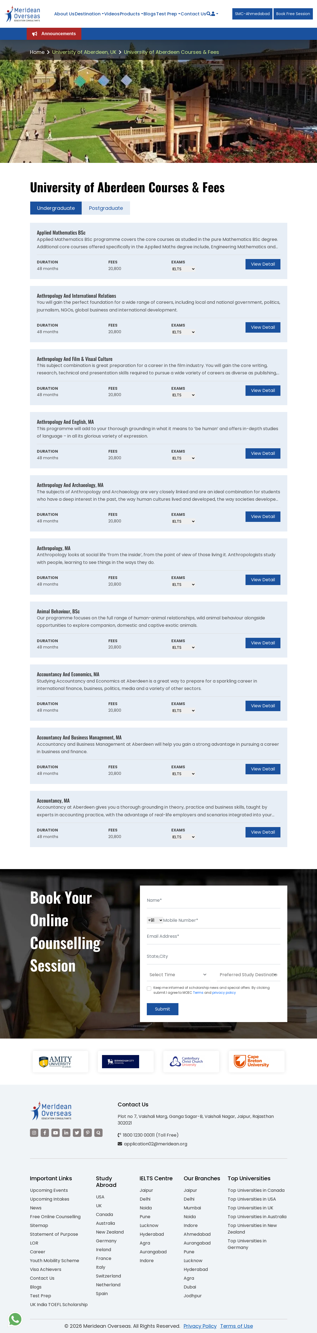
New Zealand (110, 1232)
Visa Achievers (45, 1269)
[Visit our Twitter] (77, 1133)
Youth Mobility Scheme (54, 1260)
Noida (146, 1208)
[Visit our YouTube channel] (55, 1133)
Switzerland (108, 1276)
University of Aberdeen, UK (84, 52)
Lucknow (149, 1225)
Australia (105, 1223)
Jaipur (146, 1190)
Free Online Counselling (55, 1217)
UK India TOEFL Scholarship (59, 1304)
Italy (100, 1267)
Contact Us (193, 14)
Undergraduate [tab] (56, 208)
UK (99, 1206)
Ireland (103, 1249)
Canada (104, 1214)
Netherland (108, 1285)
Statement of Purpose (54, 1234)
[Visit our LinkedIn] (66, 1133)
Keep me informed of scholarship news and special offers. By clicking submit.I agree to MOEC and (211, 990)
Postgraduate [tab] (106, 208)
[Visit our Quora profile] (98, 1133)
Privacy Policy (200, 1326)
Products (130, 14)
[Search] (208, 14)
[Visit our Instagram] (34, 1133)
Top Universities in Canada (256, 1190)
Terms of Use (236, 1326)
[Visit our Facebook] (45, 1133)
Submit (162, 1009)
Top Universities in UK (250, 1208)
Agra (145, 1243)
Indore (147, 1260)
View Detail (263, 264)
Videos (112, 14)
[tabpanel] (158, 535)
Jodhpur (193, 1296)
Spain (102, 1293)
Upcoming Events (49, 1190)
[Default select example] (178, 975)
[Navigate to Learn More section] (213, 14)
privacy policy (224, 992)
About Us (64, 14)
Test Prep (166, 14)
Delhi (145, 1199)
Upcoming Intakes (49, 1199)
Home (37, 52)
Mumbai (192, 1208)
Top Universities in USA (252, 1199)
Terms (198, 992)
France (103, 1258)
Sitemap (39, 1225)
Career (37, 1252)
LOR (34, 1243)
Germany (106, 1241)
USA (100, 1197)
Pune (145, 1217)
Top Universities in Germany (247, 1244)
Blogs (150, 14)
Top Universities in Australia (257, 1217)
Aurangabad (153, 1252)
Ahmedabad (197, 1234)
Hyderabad (152, 1234)
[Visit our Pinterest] (88, 1133)
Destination (88, 14)
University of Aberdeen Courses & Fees (171, 52)
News (36, 1208)
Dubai (190, 1287)
